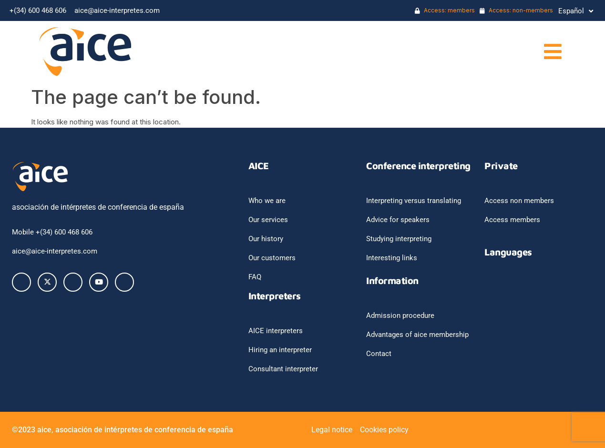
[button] (439, 52)
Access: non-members (516, 10)
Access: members (445, 10)
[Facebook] (21, 282)
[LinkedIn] (72, 282)
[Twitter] (47, 282)
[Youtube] (98, 282)
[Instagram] (124, 282)
